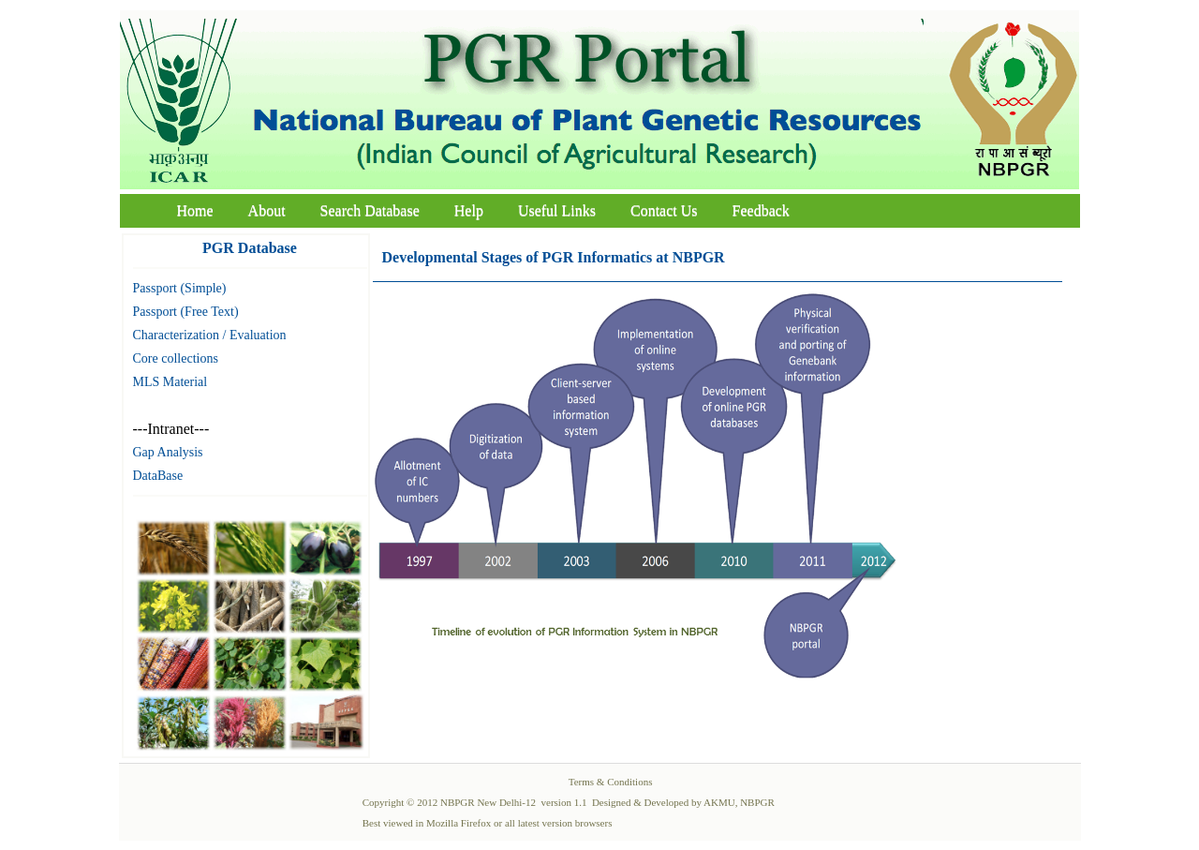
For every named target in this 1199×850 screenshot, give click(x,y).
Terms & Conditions (611, 781)
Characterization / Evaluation (210, 335)
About (267, 210)
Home (195, 210)
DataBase (158, 476)
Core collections (175, 358)
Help (468, 210)
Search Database (370, 210)
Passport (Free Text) (186, 312)
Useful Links (557, 210)
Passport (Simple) (180, 288)
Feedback (761, 210)
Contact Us (664, 210)
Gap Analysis (168, 452)
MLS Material (170, 382)
